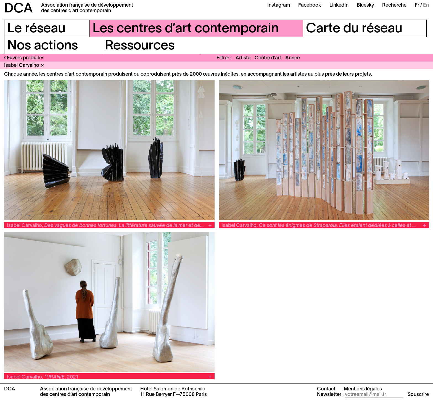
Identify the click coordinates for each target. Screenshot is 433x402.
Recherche (394, 5)
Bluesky (365, 5)
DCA (18, 9)
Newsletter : (330, 394)
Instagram (278, 5)
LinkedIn (338, 5)
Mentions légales (363, 389)
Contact (326, 389)
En (426, 5)
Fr (417, 5)
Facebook (309, 5)
